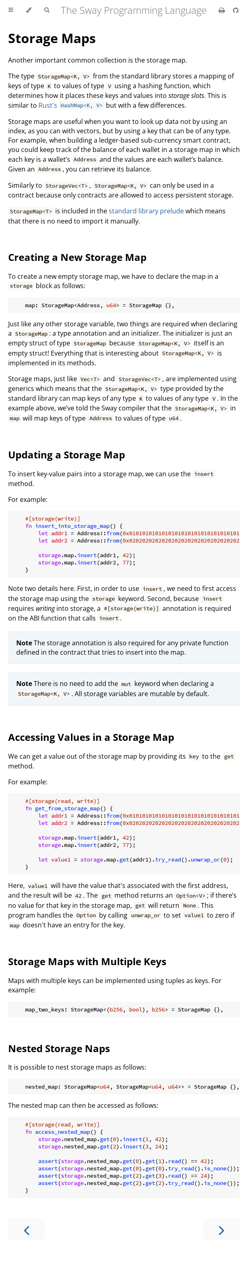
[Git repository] (236, 10)
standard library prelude (146, 210)
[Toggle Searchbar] (47, 10)
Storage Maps (52, 38)
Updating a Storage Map (66, 454)
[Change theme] (28, 10)
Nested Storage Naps (59, 1048)
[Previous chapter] (26, 1229)
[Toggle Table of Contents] (10, 10)
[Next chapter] (221, 1229)
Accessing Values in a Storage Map (91, 737)
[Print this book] (223, 10)
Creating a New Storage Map (77, 257)
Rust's (71, 105)
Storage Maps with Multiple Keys (87, 961)
